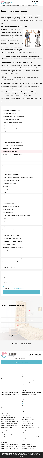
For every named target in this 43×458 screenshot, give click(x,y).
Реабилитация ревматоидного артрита (11, 174)
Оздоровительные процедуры (10, 151)
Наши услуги (3, 374)
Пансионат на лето (6, 197)
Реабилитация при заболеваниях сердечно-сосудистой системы (16, 215)
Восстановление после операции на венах (12, 133)
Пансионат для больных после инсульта (11, 264)
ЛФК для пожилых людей (8, 209)
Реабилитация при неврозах (9, 226)
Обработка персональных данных (29, 380)
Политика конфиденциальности (29, 382)
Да (19, 320)
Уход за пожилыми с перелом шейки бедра (12, 238)
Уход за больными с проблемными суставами (12, 229)
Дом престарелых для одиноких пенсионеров (13, 145)
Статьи (23, 384)
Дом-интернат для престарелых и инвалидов (12, 241)
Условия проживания (5, 380)
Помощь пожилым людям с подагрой (11, 180)
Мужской (28, 315)
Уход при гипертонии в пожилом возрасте (12, 168)
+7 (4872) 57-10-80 (36, 2)
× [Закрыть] (41, 455)
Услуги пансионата (9, 8)
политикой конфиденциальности (17, 286)
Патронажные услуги (7, 186)
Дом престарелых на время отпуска (10, 157)
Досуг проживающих (5, 378)
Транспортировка (26, 374)
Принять (21, 456)
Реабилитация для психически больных (11, 194)
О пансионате (4, 368)
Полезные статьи (25, 370)
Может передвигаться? (6, 320)
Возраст (3, 310)
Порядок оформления (6, 370)
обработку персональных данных (17, 288)
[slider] (29, 310)
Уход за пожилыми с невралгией (10, 232)
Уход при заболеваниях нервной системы (11, 171)
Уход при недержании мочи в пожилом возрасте (13, 116)
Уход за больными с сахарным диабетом (11, 261)
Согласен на (15, 288)
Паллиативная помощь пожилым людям (11, 148)
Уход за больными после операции (10, 128)
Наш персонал (4, 372)
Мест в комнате (5, 325)
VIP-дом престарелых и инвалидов (10, 160)
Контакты (24, 368)
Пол (2, 315)
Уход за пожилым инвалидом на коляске (11, 119)
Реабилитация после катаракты (9, 139)
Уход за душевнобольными (8, 107)
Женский (21, 315)
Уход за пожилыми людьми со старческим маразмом (14, 125)
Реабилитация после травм (8, 250)
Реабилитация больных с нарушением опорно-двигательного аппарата (18, 177)
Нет (24, 320)
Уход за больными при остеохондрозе (11, 235)
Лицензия (24, 378)
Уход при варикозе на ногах (9, 192)
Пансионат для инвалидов (8, 203)
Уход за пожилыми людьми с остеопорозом (12, 162)
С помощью (30, 320)
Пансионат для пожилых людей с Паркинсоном (13, 247)
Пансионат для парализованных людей (11, 206)
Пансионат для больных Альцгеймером (11, 253)
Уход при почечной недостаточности (10, 130)
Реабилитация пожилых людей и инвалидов (12, 142)
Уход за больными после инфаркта (10, 244)
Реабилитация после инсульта (9, 189)
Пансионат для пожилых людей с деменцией (12, 258)
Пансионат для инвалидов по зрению (11, 200)
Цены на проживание (26, 376)
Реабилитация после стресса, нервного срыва (12, 136)
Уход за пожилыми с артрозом (9, 113)
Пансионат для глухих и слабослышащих (11, 110)
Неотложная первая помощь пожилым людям (12, 154)
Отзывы (23, 372)
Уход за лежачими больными (9, 267)
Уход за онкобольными (8, 218)
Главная (2, 8)
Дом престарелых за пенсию (9, 256)
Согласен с (14, 286)
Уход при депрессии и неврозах (10, 183)
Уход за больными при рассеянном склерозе (12, 221)
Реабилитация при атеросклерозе (10, 224)
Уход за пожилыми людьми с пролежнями (12, 165)
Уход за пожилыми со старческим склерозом (12, 122)
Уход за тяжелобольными (8, 212)
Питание (2, 376)
